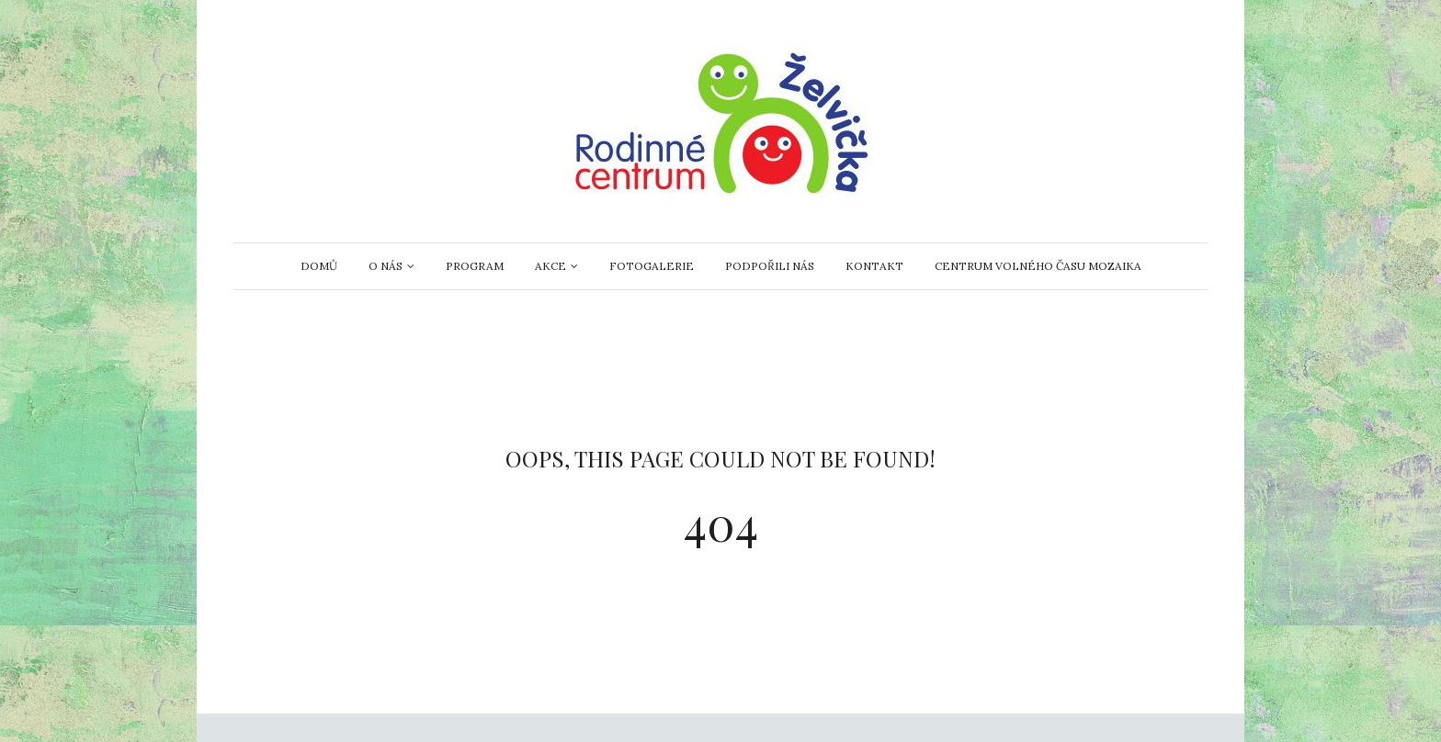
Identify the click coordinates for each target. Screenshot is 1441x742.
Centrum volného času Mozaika (1038, 266)
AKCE (550, 266)
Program (475, 266)
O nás (386, 266)
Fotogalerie (651, 266)
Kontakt (874, 266)
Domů (319, 266)
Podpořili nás (769, 266)
